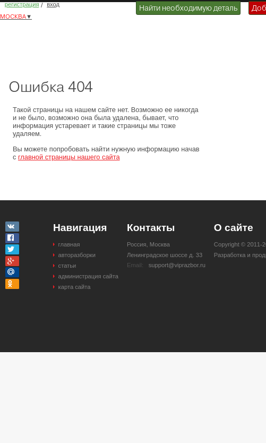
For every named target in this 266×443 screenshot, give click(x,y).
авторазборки (77, 255)
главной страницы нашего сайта (69, 157)
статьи (67, 265)
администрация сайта (88, 276)
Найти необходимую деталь (188, 8)
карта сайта (74, 287)
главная (69, 244)
